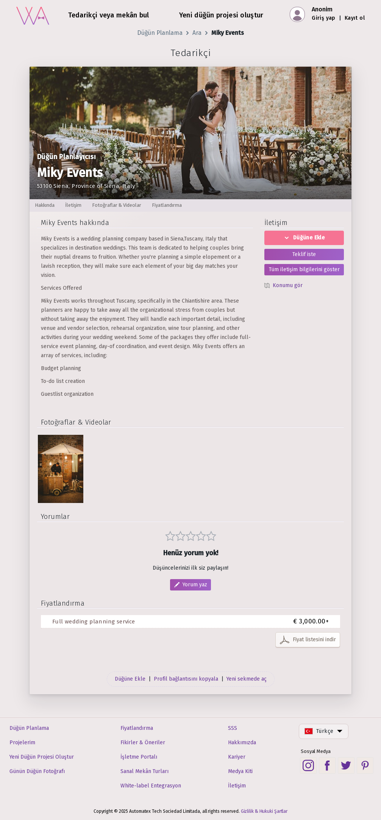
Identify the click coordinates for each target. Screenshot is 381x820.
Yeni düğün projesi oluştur (221, 15)
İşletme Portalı (138, 757)
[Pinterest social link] (365, 765)
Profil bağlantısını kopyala (186, 679)
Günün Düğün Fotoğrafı (37, 771)
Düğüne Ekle (304, 237)
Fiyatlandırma (136, 728)
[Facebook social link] (327, 765)
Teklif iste (304, 254)
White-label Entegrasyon (150, 786)
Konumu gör (288, 285)
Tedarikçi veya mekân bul (108, 15)
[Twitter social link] (346, 765)
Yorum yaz (195, 584)
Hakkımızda (242, 742)
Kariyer (236, 757)
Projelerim (22, 742)
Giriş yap (324, 18)
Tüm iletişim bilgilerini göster (304, 269)
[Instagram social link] (308, 765)
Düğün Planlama (160, 32)
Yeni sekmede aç (246, 679)
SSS (232, 728)
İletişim (237, 786)
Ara (196, 32)
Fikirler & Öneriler (142, 742)
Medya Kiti (240, 771)
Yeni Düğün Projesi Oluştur (41, 757)
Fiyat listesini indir (314, 639)
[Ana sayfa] (32, 14)
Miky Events (227, 32)
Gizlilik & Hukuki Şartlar (264, 811)
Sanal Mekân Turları (144, 771)
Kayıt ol (355, 18)
